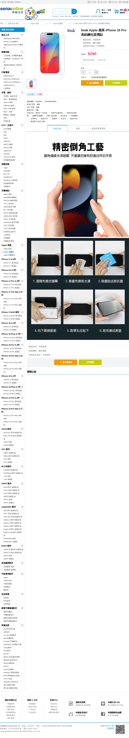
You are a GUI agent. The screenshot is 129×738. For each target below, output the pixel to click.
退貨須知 (53, 704)
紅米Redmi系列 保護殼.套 (13, 473)
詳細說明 (110, 728)
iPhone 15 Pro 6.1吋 (10, 398)
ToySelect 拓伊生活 (11, 682)
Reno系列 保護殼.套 (11, 487)
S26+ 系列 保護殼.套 (11, 514)
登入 (103, 10)
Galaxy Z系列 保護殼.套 (12, 520)
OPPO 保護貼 (9, 503)
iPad (62, 16)
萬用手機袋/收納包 (11, 618)
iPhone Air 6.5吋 (8, 270)
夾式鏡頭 (7, 601)
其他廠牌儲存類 (9, 160)
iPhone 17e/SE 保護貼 (12, 319)
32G (5, 132)
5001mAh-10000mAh (12, 79)
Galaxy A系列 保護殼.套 (12, 526)
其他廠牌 (7, 238)
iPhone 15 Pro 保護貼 (12, 405)
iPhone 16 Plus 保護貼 (12, 341)
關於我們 (10, 709)
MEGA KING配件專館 (12, 657)
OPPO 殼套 (8, 500)
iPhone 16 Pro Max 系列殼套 (13, 364)
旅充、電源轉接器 (10, 99)
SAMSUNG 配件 (8, 507)
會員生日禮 (32, 707)
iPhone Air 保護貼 (10, 277)
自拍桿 (6, 598)
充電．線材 (6, 92)
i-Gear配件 (8, 648)
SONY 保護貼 (9, 559)
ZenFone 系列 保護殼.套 (13, 433)
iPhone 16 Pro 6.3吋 (10, 345)
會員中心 (106, 13)
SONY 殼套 (8, 556)
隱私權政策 (11, 715)
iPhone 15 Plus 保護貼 (12, 394)
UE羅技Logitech (10, 232)
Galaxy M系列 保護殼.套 (13, 529)
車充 (5, 118)
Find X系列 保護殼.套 (12, 490)
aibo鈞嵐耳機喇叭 (10, 197)
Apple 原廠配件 (9, 255)
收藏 (39, 94)
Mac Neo (68, 16)
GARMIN (7, 171)
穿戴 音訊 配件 (13, 23)
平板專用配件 (7, 574)
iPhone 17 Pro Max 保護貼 (13, 306)
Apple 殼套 (8, 249)
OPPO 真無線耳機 (10, 213)
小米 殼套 (7, 476)
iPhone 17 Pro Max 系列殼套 (13, 300)
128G (6, 138)
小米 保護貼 (8, 479)
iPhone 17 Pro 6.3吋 (10, 281)
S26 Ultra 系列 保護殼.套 (13, 517)
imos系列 (7, 651)
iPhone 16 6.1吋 (8, 323)
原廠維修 (53, 709)
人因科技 (7, 235)
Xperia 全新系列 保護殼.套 (13, 549)
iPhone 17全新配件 (11, 42)
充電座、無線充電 (10, 96)
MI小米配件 (6, 466)
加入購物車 (92, 83)
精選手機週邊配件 (9, 608)
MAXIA (6, 666)
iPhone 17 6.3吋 (8, 259)
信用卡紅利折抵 (89, 60)
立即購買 (116, 83)
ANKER (6, 632)
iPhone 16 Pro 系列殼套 (12, 348)
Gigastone (7, 151)
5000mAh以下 (9, 76)
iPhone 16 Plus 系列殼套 (13, 338)
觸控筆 (6, 590)
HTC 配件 (5, 449)
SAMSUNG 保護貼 (11, 542)
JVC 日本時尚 (9, 204)
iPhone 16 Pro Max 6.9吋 (11, 357)
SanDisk (7, 154)
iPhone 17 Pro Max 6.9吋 (11, 293)
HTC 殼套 (7, 459)
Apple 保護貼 (58, 23)
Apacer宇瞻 (8, 148)
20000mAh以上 (9, 85)
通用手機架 (8, 612)
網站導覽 (10, 718)
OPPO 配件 (6, 483)
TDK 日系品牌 (9, 225)
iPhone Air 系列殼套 (11, 274)
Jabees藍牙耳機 (10, 207)
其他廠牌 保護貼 (10, 570)
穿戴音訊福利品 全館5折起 (13, 66)
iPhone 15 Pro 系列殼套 (12, 401)
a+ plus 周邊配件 (10, 635)
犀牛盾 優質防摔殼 (11, 688)
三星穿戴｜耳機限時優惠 (13, 56)
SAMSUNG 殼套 (10, 539)
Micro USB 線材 (9, 109)
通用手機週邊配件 (10, 621)
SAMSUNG (8, 177)
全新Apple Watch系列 (12, 38)
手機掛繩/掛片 (9, 615)
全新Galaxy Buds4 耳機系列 (13, 46)
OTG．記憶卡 (7, 125)
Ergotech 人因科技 (11, 180)
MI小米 (6, 654)
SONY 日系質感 (9, 219)
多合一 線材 (8, 112)
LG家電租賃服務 (97, 16)
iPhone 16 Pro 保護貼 (12, 352)
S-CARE (92, 2)
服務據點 (10, 2)
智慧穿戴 (5, 164)
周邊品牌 (5, 625)
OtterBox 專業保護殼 (11, 672)
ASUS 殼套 (8, 442)
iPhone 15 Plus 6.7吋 (11, 387)
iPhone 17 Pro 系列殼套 (12, 285)
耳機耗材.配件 (9, 241)
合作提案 (32, 712)
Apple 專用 (8, 194)
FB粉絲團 (123, 2)
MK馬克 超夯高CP (10, 660)
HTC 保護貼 (8, 462)
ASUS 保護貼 (9, 445)
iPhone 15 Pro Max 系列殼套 (13, 417)
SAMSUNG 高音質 (11, 216)
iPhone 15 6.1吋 (8, 376)
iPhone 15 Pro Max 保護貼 (13, 423)
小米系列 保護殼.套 (11, 470)
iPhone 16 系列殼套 (11, 327)
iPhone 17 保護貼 (10, 266)
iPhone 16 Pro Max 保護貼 (13, 370)
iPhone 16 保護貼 (10, 330)
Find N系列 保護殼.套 (12, 493)
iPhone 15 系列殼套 (11, 380)
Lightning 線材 (9, 105)
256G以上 (7, 141)
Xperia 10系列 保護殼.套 (13, 553)
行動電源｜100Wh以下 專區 (13, 60)
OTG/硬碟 (7, 129)
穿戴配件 (7, 186)
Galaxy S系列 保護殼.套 (12, 523)
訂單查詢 (32, 709)
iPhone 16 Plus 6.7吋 (11, 334)
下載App (3, 2)
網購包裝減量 (54, 712)
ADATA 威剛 (8, 144)
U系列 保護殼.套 (10, 453)
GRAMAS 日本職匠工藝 (12, 644)
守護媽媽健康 (84, 16)
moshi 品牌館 (9, 669)
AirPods (75, 16)
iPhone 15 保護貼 (10, 383)
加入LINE (102, 2)
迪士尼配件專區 (9, 685)
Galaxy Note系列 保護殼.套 (13, 533)
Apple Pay (101, 60)
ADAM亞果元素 (9, 629)
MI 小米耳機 (8, 210)
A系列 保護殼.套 (10, 496)
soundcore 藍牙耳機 (11, 222)
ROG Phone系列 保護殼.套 (13, 437)
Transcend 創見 (9, 157)
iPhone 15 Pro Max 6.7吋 (11, 410)
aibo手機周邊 (9, 638)
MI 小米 (6, 174)
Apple (6, 168)
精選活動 (5, 52)
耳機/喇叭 (5, 191)
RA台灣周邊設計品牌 (11, 676)
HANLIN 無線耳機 (10, 200)
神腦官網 (10, 704)
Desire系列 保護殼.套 (12, 456)
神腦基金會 (11, 707)
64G (5, 135)
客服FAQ (53, 707)
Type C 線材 (8, 102)
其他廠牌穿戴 (9, 183)
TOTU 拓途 (8, 679)
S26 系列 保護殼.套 (11, 510)
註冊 (109, 10)
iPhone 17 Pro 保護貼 (12, 288)
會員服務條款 (11, 712)
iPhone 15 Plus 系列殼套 (13, 391)
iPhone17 (55, 16)
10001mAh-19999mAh (12, 82)
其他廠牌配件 (7, 563)
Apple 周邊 (35, 23)
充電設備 (7, 121)
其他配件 (7, 587)
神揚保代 (18, 2)
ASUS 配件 (6, 429)
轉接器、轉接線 (9, 115)
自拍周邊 (5, 594)
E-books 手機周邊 (10, 641)
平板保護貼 (8, 584)
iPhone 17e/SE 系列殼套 (13, 316)
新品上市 (5, 35)
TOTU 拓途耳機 (9, 229)
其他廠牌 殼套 (9, 567)
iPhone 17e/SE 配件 (10, 312)
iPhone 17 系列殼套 (11, 263)
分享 (30, 94)
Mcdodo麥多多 (9, 663)
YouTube (113, 2)
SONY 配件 (6, 546)
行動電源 (5, 72)
